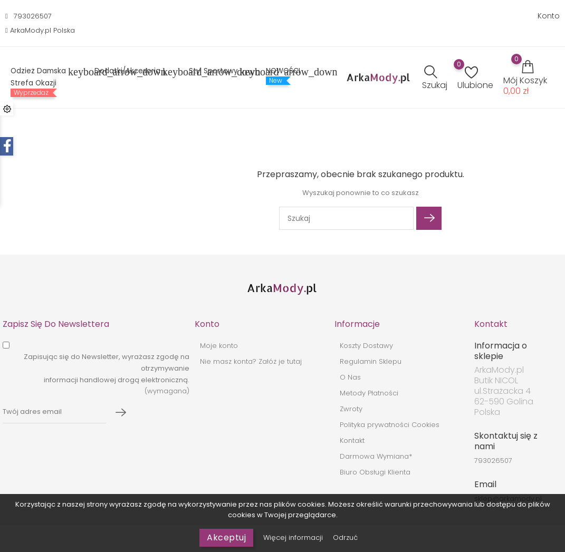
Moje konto (219, 346)
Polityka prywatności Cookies (389, 425)
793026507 (33, 16)
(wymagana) (106, 374)
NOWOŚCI (283, 71)
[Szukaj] (346, 218)
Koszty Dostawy (366, 346)
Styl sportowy (219, 72)
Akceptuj (226, 537)
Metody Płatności (369, 393)
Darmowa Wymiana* (376, 456)
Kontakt (352, 440)
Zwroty (351, 409)
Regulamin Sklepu (370, 361)
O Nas (350, 377)
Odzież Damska (45, 72)
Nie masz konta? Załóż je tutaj (251, 361)
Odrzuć (345, 537)
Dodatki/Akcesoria (133, 72)
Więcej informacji (294, 537)
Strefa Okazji (33, 83)
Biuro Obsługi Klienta (375, 472)
